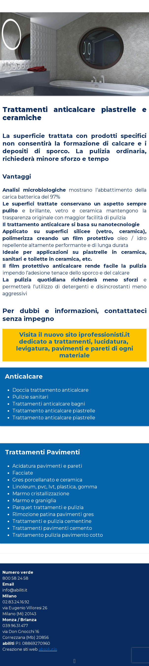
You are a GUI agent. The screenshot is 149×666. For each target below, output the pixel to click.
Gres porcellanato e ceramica (47, 480)
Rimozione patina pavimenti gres (53, 514)
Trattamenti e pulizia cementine (52, 521)
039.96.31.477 (15, 625)
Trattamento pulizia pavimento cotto (57, 535)
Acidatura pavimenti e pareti (47, 466)
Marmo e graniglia (34, 500)
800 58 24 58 (15, 578)
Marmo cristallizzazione (40, 494)
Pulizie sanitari (30, 397)
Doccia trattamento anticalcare (50, 390)
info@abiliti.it (14, 590)
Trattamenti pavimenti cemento (52, 528)
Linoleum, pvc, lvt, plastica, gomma (54, 487)
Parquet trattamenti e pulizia (48, 507)
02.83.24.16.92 (15, 602)
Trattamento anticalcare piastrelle (53, 411)
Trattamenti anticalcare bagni (48, 404)
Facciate (22, 473)
